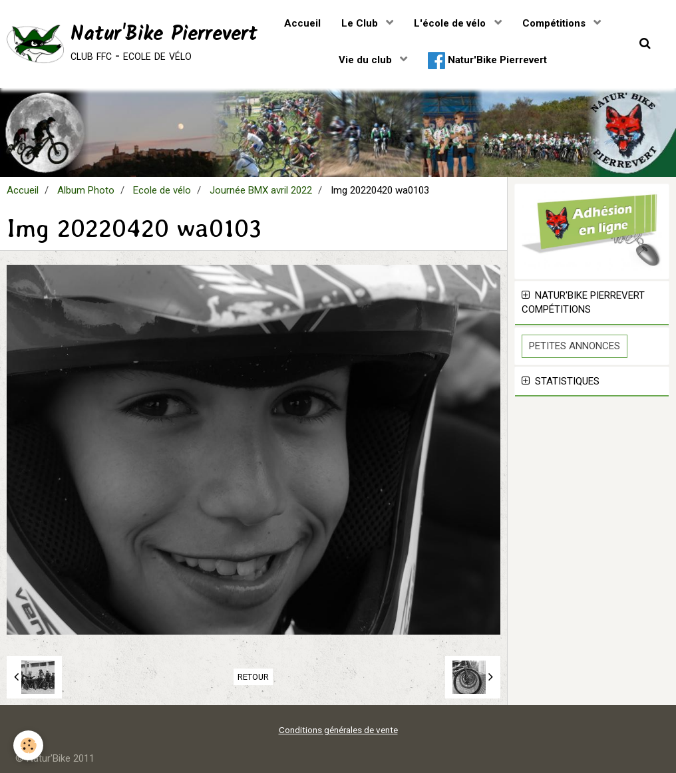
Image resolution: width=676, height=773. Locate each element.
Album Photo (85, 190)
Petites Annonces (574, 346)
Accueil (302, 23)
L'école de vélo (451, 23)
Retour (253, 677)
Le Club (361, 23)
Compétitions (555, 23)
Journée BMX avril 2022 (261, 190)
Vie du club (367, 60)
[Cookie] (28, 745)
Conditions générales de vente (338, 729)
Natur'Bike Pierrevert (487, 61)
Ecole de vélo (162, 190)
